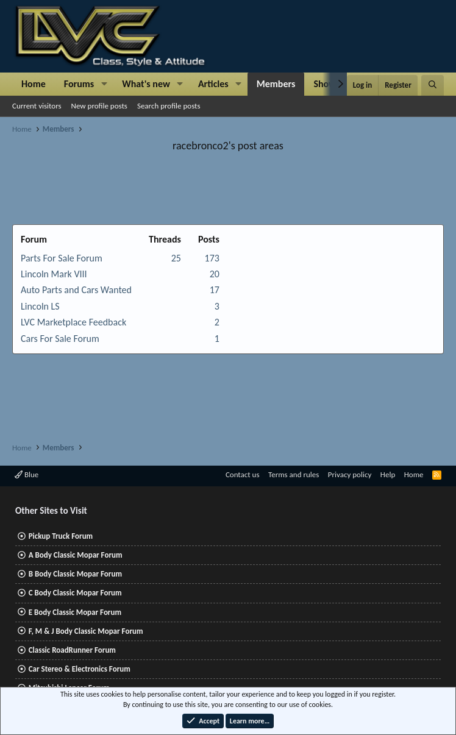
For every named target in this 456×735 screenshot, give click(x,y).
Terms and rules (293, 474)
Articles (213, 84)
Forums (79, 84)
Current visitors (37, 105)
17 (214, 290)
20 (214, 274)
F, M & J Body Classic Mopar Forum (86, 631)
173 (212, 258)
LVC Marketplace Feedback (73, 322)
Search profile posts (169, 105)
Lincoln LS (40, 306)
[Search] (432, 85)
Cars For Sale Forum (60, 338)
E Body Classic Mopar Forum (75, 612)
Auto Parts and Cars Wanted (76, 290)
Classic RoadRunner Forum (72, 650)
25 (176, 258)
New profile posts (99, 105)
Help (387, 474)
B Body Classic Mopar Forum (75, 573)
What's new (146, 84)
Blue (26, 474)
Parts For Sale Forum (61, 258)
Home (33, 84)
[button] (104, 84)
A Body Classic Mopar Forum (76, 554)
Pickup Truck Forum (61, 536)
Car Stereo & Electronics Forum (79, 668)
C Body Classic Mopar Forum (75, 592)
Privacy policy (350, 474)
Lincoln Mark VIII (54, 274)
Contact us (243, 474)
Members (276, 84)
